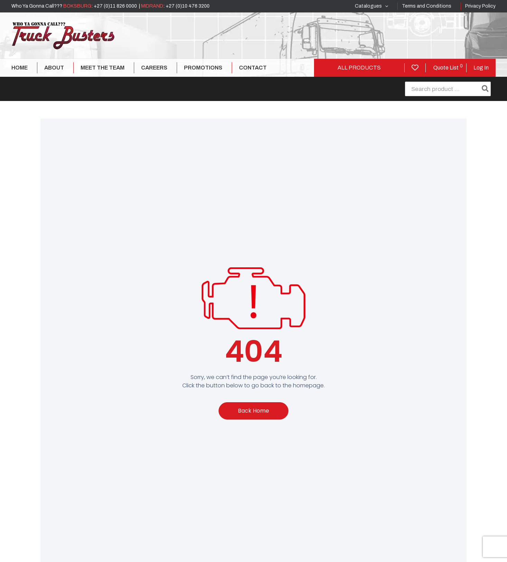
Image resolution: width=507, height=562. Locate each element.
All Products (359, 68)
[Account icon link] (481, 68)
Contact (253, 68)
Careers (154, 68)
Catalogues (371, 6)
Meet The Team (103, 68)
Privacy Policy (480, 6)
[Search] (485, 89)
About (54, 68)
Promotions (203, 68)
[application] (385, 6)
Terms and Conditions (426, 6)
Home (19, 68)
